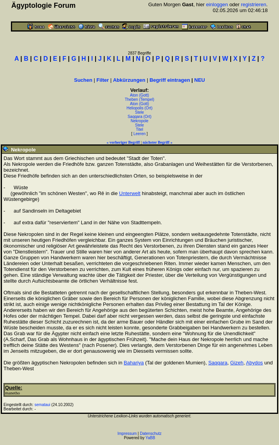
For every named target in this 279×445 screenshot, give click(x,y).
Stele (139, 112)
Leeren (139, 134)
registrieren (253, 4)
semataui (43, 405)
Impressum (126, 433)
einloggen (217, 4)
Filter (103, 80)
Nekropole (139, 121)
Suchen (83, 80)
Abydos (254, 363)
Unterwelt (130, 193)
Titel (139, 129)
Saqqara (217, 363)
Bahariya (134, 363)
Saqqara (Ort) (139, 116)
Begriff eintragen (170, 80)
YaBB (150, 438)
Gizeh (237, 363)
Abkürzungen (129, 80)
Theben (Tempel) (139, 99)
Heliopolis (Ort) (140, 108)
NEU (199, 80)
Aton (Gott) (139, 95)
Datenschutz (151, 433)
